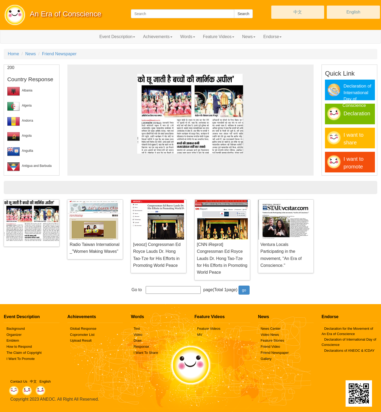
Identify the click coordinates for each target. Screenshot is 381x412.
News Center (271, 329)
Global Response (83, 329)
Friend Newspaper (59, 54)
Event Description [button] (117, 36)
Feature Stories (272, 340)
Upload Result (81, 340)
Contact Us (18, 381)
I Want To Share (146, 353)
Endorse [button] (272, 36)
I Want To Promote (20, 359)
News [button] (248, 36)
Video (138, 335)
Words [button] (187, 36)
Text (137, 329)
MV (199, 335)
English (353, 12)
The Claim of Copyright (24, 353)
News (30, 54)
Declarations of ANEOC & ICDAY (349, 351)
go (244, 290)
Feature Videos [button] (218, 36)
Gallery (266, 359)
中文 (297, 12)
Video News (270, 335)
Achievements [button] (157, 36)
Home (13, 54)
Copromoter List (82, 335)
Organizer (13, 335)
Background (15, 329)
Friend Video (270, 347)
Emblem (12, 340)
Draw (137, 340)
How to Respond (19, 347)
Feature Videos (208, 329)
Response (141, 347)
